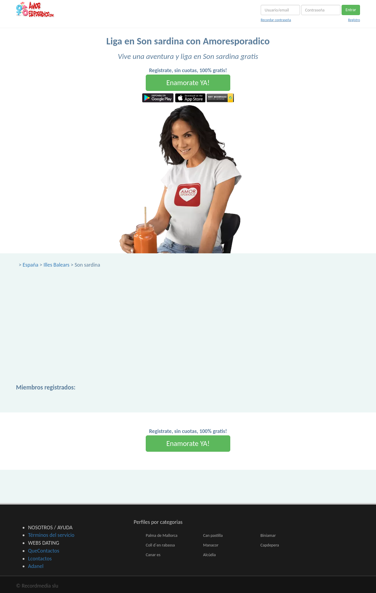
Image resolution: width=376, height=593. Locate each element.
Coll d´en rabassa (160, 545)
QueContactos (43, 550)
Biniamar (268, 535)
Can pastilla (213, 535)
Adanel (35, 566)
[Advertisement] (188, 314)
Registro (354, 20)
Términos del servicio (51, 535)
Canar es (153, 554)
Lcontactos (40, 558)
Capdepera (269, 545)
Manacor (210, 545)
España (30, 264)
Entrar (351, 9)
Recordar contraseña (276, 20)
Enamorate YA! (188, 82)
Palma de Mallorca (161, 535)
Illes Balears (56, 264)
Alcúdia (209, 554)
